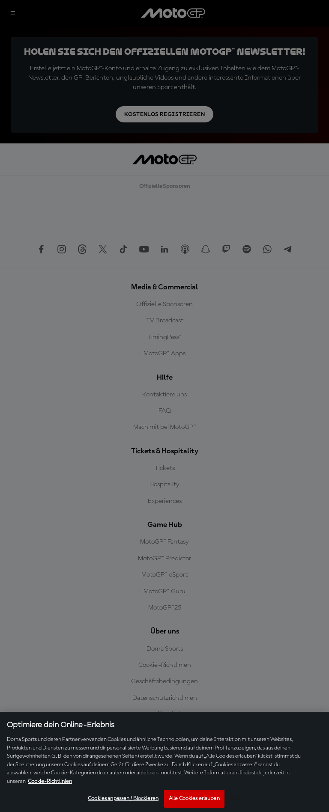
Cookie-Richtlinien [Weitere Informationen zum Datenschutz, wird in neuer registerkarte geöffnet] (50, 781)
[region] (164, 762)
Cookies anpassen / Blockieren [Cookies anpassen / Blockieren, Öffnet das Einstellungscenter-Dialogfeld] (123, 798)
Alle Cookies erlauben (194, 798)
